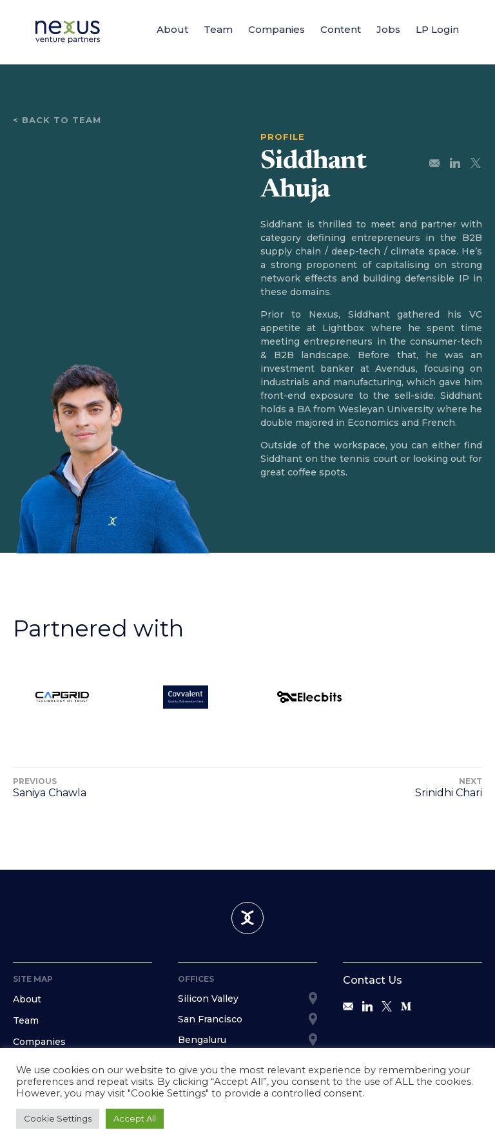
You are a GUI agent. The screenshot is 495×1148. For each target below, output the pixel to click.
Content (340, 29)
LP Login (437, 29)
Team (218, 29)
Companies (276, 29)
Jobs (388, 29)
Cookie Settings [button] (58, 1118)
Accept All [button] (134, 1118)
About (172, 29)
